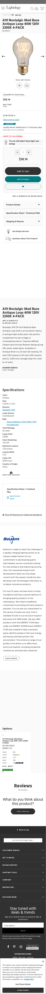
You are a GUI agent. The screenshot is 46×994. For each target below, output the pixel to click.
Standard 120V (8, 410)
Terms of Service (22, 938)
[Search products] (32, 8)
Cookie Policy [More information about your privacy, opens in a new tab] (29, 979)
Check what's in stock (11, 120)
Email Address (9, 926)
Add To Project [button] (23, 179)
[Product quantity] (23, 152)
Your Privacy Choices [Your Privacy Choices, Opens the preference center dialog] (23, 984)
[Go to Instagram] (21, 947)
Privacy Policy (7, 938)
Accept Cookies (23, 990)
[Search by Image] (36, 9)
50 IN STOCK (9, 115)
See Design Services (20, 231)
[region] (23, 976)
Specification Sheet (15, 497)
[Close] (43, 961)
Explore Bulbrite (11, 658)
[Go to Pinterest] (19, 88)
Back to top (23, 830)
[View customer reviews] (32, 947)
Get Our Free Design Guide (23, 840)
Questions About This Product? (25, 239)
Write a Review (23, 811)
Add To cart (7, 770)
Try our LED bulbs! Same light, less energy (24, 142)
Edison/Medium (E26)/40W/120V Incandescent (22, 423)
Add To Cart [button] (23, 171)
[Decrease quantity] (17, 152)
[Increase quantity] (28, 152)
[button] (3, 8)
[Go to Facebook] (9, 947)
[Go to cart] (42, 8)
